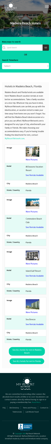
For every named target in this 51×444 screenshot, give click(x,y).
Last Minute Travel (32, 412)
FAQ (4, 408)
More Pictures (35, 154)
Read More (36, 402)
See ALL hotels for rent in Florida (27, 361)
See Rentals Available (35, 175)
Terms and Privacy (29, 408)
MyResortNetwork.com (14, 138)
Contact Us (44, 408)
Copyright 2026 (20, 433)
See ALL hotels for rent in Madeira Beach (27, 351)
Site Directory (14, 408)
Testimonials (17, 412)
